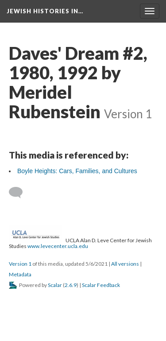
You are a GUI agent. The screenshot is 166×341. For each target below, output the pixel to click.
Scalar (55, 285)
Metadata (20, 274)
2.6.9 (71, 285)
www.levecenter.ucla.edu (57, 246)
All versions (125, 263)
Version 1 (20, 263)
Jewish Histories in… (45, 11)
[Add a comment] (20, 192)
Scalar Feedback (101, 285)
